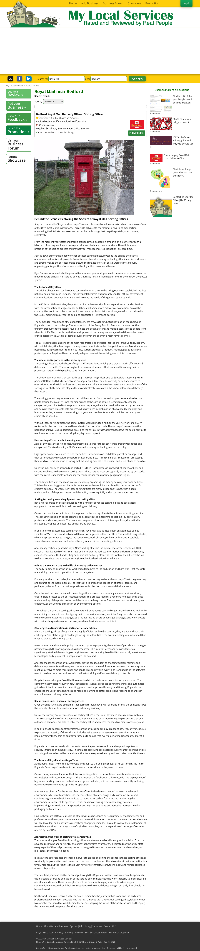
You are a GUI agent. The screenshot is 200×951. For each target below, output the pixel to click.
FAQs (38, 932)
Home (39, 926)
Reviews (79, 932)
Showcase (19, 158)
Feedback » (19, 118)
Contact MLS (110, 926)
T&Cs (45, 932)
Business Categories (119, 932)
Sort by (38, 101)
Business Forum (19, 144)
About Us (48, 926)
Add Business (61, 926)
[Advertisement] (100, 51)
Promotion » (19, 130)
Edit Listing (85, 926)
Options (74, 926)
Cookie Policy (56, 932)
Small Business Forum (96, 932)
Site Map (69, 932)
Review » (19, 93)
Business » (19, 105)
